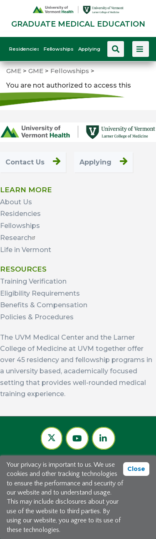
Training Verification (33, 281)
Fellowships (58, 49)
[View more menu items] (140, 49)
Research (18, 238)
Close (136, 469)
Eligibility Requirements (40, 293)
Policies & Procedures (37, 317)
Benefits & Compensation (43, 305)
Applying (89, 49)
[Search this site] (116, 49)
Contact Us (25, 162)
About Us (16, 202)
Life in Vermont (25, 250)
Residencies (23, 49)
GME (13, 71)
